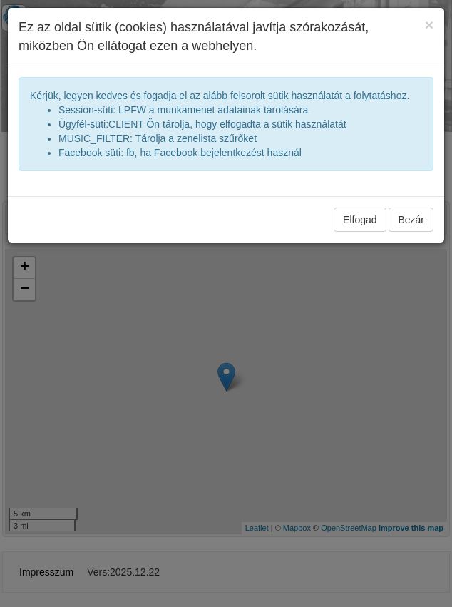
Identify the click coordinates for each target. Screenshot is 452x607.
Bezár (411, 219)
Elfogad (359, 219)
